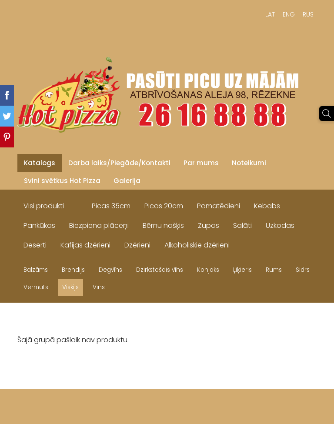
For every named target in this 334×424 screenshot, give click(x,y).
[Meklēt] (326, 113)
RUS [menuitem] (308, 14)
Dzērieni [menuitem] (137, 245)
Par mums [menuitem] (201, 162)
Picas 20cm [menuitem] (163, 206)
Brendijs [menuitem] (73, 270)
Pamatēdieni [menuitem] (218, 206)
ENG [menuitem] (289, 14)
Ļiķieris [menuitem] (242, 270)
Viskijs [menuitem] (70, 287)
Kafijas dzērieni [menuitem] (85, 245)
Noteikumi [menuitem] (249, 162)
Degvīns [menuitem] (110, 270)
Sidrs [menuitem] (303, 270)
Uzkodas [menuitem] (280, 225)
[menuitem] (77, 204)
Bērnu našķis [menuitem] (163, 225)
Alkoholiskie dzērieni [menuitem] (197, 245)
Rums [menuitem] (274, 270)
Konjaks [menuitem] (208, 270)
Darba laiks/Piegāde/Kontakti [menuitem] (119, 162)
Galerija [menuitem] (127, 180)
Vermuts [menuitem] (35, 287)
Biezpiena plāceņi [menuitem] (99, 225)
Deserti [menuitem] (35, 245)
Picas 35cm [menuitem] (111, 206)
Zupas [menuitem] (208, 225)
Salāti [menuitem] (242, 225)
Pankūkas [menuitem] (39, 225)
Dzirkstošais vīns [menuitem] (159, 270)
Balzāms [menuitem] (35, 270)
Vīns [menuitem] (99, 287)
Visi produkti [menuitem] (43, 206)
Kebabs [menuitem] (267, 206)
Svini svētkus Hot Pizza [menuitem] (62, 180)
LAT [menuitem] (270, 14)
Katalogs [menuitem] (39, 162)
